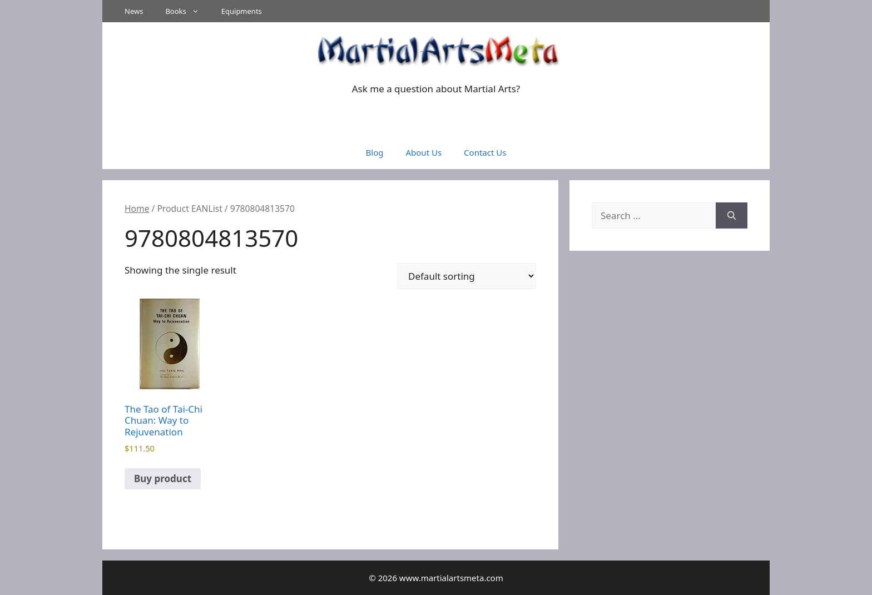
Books (187, 11)
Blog (375, 152)
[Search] (731, 215)
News (134, 11)
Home (137, 208)
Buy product (162, 478)
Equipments (241, 11)
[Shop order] (466, 276)
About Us (423, 152)
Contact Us (485, 152)
